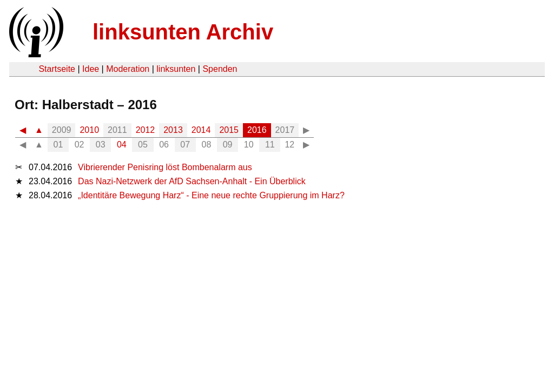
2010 (89, 130)
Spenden (219, 68)
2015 (229, 130)
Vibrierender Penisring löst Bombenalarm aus (165, 167)
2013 (173, 130)
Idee (90, 68)
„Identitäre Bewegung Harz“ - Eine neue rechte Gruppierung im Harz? (211, 195)
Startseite (56, 68)
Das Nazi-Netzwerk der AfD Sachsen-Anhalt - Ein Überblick (192, 181)
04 (122, 144)
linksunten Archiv (183, 32)
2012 (145, 130)
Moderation (127, 68)
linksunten (175, 68)
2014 (201, 130)
